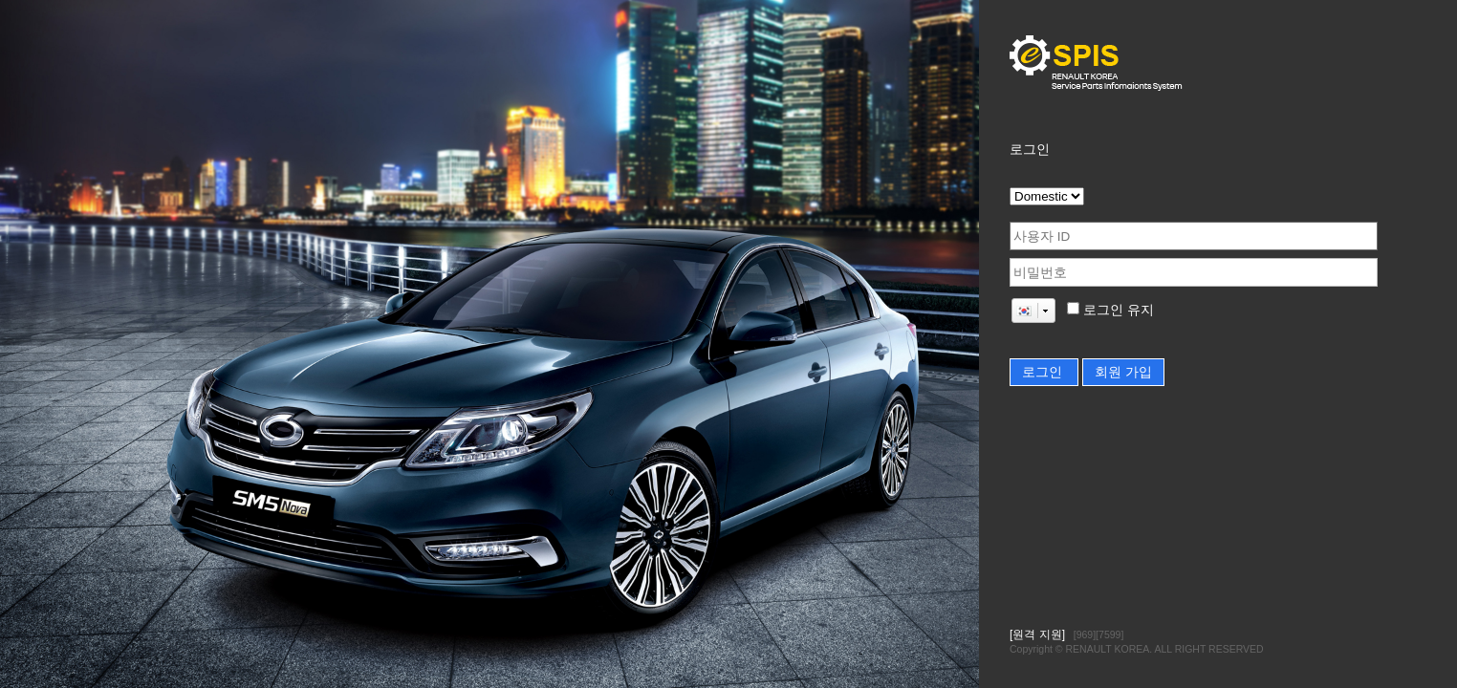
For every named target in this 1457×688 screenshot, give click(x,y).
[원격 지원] (1037, 634)
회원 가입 (1123, 372)
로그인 (1044, 372)
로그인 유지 (1116, 310)
